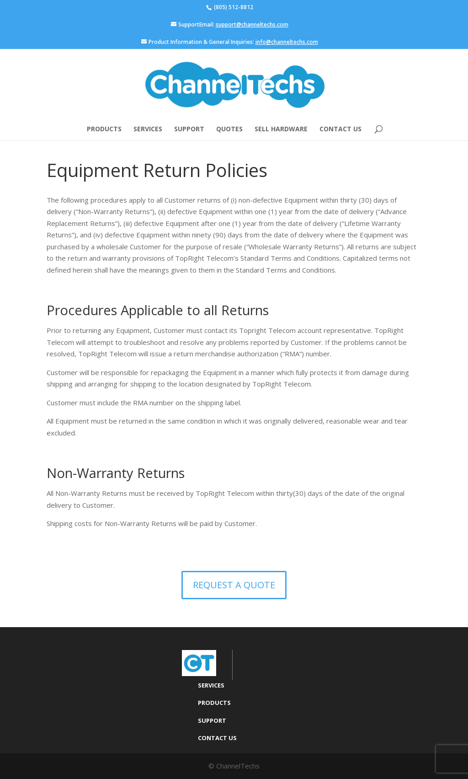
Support (189, 129)
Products (104, 129)
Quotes (229, 129)
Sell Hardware (281, 129)
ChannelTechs (238, 765)
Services (147, 129)
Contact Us (340, 129)
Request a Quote (234, 585)
